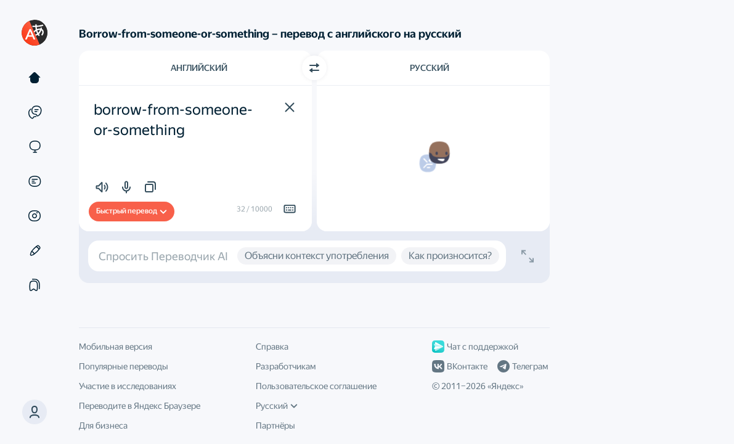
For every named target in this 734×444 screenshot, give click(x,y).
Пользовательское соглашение (316, 386)
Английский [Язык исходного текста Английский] (199, 68)
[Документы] (34, 181)
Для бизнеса (103, 425)
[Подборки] (34, 285)
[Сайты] (34, 146)
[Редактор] (34, 250)
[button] (34, 412)
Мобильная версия (115, 347)
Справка (272, 347)
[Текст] (34, 77)
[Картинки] (34, 216)
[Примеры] (34, 112)
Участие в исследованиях (127, 386)
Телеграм (522, 366)
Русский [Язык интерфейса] (277, 406)
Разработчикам (286, 366)
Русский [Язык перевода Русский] (429, 68)
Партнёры (275, 425)
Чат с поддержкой (475, 346)
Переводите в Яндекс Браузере (139, 406)
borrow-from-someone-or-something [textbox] (173, 120)
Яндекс (505, 386)
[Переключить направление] (314, 68)
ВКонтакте (459, 366)
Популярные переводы (123, 366)
